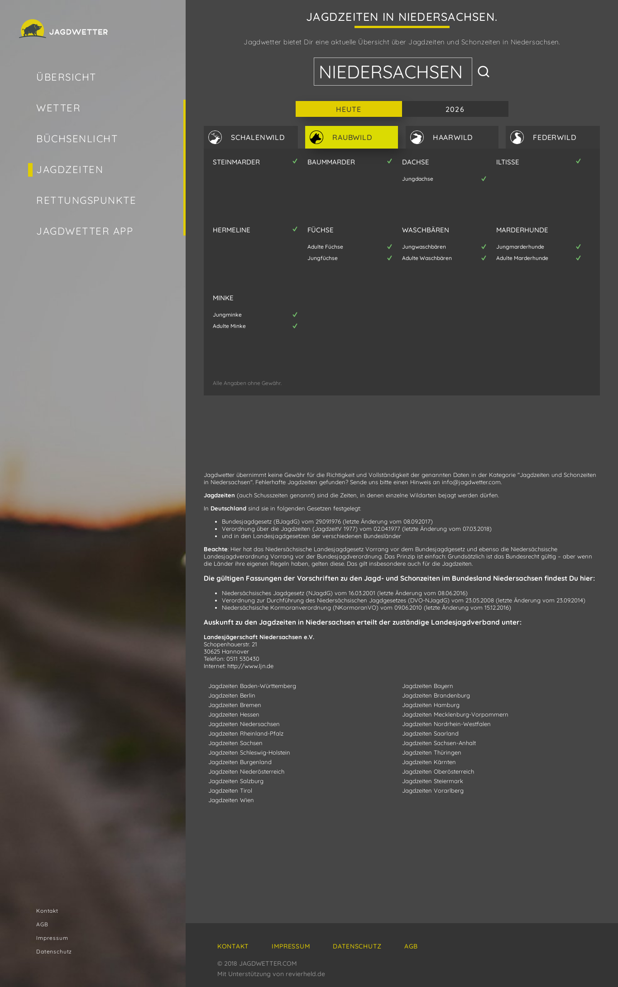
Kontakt (47, 910)
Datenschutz (54, 951)
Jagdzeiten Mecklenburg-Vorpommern (455, 714)
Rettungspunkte (86, 200)
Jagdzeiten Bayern (427, 685)
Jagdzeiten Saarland (430, 733)
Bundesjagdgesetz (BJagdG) (261, 521)
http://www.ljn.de (250, 665)
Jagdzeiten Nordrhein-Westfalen (446, 723)
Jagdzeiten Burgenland (240, 762)
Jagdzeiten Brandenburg (436, 695)
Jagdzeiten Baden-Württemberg (252, 685)
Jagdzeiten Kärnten (429, 762)
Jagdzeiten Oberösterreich (438, 771)
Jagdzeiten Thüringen (431, 752)
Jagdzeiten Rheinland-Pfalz (245, 733)
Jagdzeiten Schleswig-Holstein (249, 752)
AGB (42, 924)
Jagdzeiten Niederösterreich (246, 771)
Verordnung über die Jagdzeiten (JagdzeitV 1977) (290, 528)
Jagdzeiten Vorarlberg (433, 790)
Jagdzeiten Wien (231, 800)
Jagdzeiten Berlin (231, 695)
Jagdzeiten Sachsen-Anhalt (439, 742)
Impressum (52, 937)
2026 (455, 109)
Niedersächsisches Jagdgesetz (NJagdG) (277, 593)
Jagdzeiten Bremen (234, 704)
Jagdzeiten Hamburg (431, 704)
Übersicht (66, 77)
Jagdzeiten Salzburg (235, 781)
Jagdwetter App (85, 231)
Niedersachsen (391, 71)
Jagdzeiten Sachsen (235, 742)
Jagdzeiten (69, 169)
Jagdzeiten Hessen (233, 714)
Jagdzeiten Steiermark (432, 781)
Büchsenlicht (77, 138)
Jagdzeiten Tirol (230, 790)
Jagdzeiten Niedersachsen (244, 723)
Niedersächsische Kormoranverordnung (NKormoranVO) (300, 607)
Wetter (58, 107)
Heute (349, 109)
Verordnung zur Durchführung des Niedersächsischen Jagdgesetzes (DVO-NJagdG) (336, 600)
